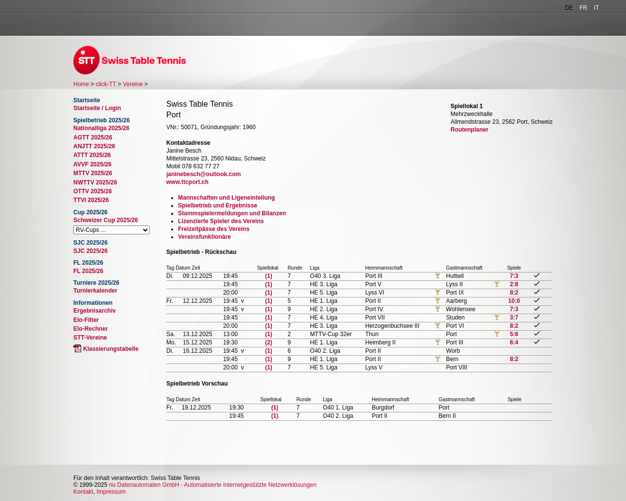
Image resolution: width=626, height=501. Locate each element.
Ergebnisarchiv (94, 310)
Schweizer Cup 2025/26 (105, 220)
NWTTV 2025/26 (95, 182)
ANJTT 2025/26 (94, 146)
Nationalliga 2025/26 (101, 128)
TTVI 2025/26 (91, 200)
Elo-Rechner (90, 328)
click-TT (106, 84)
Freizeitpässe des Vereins (213, 229)
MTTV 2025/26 (92, 173)
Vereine (133, 84)
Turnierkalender (95, 290)
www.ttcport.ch (187, 182)
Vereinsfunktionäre (204, 236)
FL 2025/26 (88, 271)
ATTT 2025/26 (92, 155)
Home (81, 84)
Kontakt (83, 491)
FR (583, 7)
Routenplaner (469, 129)
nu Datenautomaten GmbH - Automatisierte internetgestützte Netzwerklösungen (212, 484)
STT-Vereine (90, 337)
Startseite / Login (97, 108)
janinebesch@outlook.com (203, 174)
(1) (268, 276)
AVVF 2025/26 (92, 164)
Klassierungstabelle (110, 348)
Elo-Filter (86, 320)
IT (596, 7)
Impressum (110, 491)
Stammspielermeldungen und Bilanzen (232, 213)
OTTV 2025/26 (92, 191)
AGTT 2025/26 (92, 137)
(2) (268, 342)
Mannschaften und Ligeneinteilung (226, 197)
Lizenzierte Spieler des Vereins (221, 221)
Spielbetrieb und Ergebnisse (217, 205)
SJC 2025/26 (90, 251)
